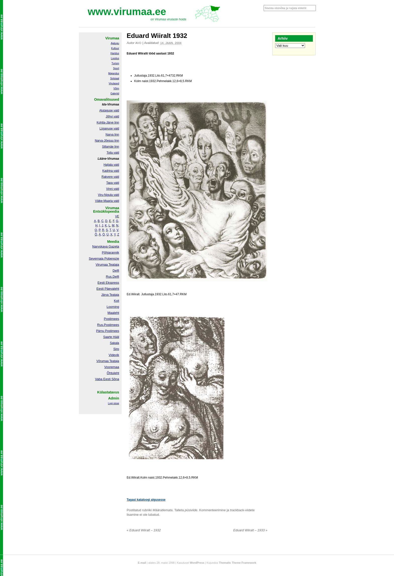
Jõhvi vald (112, 116)
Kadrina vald (110, 170)
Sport (116, 68)
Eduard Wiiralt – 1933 (250, 530)
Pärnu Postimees (107, 331)
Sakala (114, 343)
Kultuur (115, 48)
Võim (116, 88)
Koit (116, 301)
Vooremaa (111, 367)
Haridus (115, 53)
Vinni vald (112, 189)
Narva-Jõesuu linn (107, 140)
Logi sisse (113, 403)
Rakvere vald (110, 177)
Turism (115, 63)
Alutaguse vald (109, 110)
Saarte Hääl (111, 337)
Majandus (113, 73)
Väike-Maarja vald (107, 201)
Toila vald (113, 152)
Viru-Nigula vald (108, 195)
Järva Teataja (110, 295)
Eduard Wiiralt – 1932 (144, 530)
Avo (138, 42)
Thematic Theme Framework (237, 562)
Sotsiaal (114, 78)
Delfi (116, 270)
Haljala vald (111, 164)
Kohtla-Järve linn (108, 122)
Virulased (114, 83)
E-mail (142, 562)
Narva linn (112, 134)
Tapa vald (112, 183)
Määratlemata (162, 510)
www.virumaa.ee (127, 11)
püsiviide (191, 510)
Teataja (114, 361)
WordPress (197, 562)
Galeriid (115, 93)
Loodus (115, 58)
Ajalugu (115, 43)
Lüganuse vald (109, 128)
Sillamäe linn (110, 146)
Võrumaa (102, 361)
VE (117, 216)
